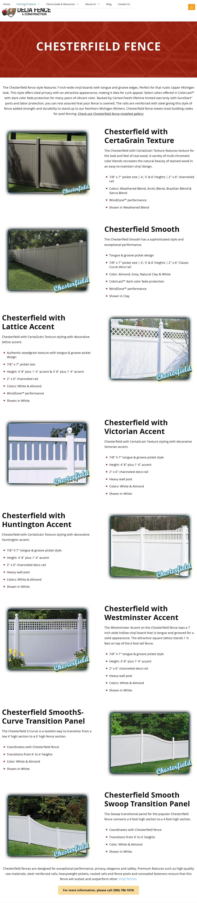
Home (6, 4)
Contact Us (124, 4)
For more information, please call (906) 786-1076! (98, 890)
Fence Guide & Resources (64, 4)
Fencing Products (30, 4)
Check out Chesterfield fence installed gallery (111, 114)
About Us (94, 4)
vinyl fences (127, 879)
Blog (108, 4)
